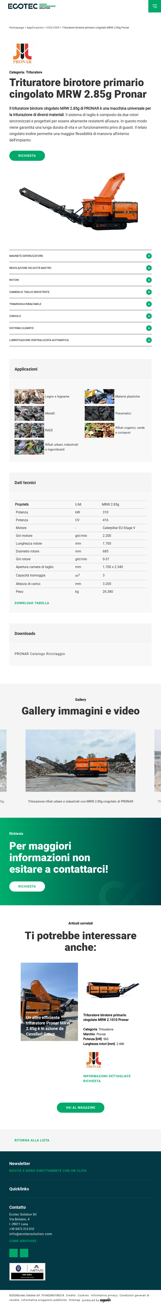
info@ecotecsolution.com (30, 1234)
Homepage (16, 27)
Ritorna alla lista (29, 1140)
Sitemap (74, 1300)
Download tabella (34, 603)
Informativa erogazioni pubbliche (44, 1300)
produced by (96, 1300)
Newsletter (19, 1163)
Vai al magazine (80, 1108)
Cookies (83, 1295)
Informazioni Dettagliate (107, 1076)
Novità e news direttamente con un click (48, 1171)
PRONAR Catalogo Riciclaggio (40, 654)
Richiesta (27, 156)
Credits (71, 1295)
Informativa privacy (104, 1295)
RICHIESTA (27, 886)
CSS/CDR (52, 27)
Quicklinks (19, 1188)
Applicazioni (35, 27)
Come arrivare (23, 1241)
